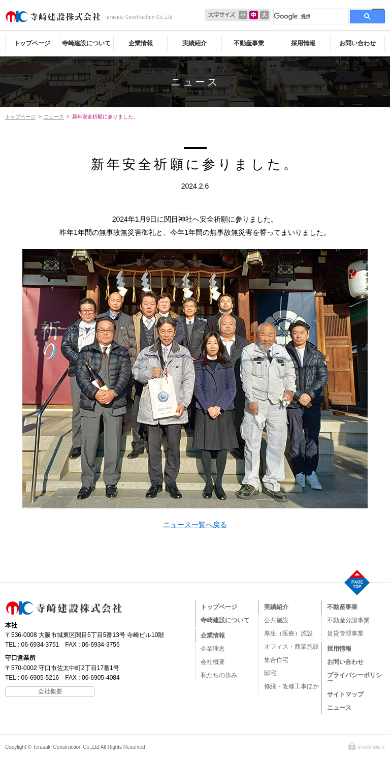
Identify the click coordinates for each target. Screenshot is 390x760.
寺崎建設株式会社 (88, 16)
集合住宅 (276, 659)
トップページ (32, 43)
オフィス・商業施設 (291, 646)
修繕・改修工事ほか (291, 686)
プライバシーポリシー (354, 678)
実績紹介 (194, 43)
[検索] (310, 16)
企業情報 (140, 43)
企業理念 (213, 648)
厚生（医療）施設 (288, 633)
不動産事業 (249, 43)
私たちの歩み (219, 675)
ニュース (195, 81)
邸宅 (270, 673)
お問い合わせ (357, 43)
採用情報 (303, 43)
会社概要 (213, 661)
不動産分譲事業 (348, 620)
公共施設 (276, 620)
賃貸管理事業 (345, 633)
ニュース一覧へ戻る (195, 525)
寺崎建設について (86, 43)
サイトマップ (345, 694)
